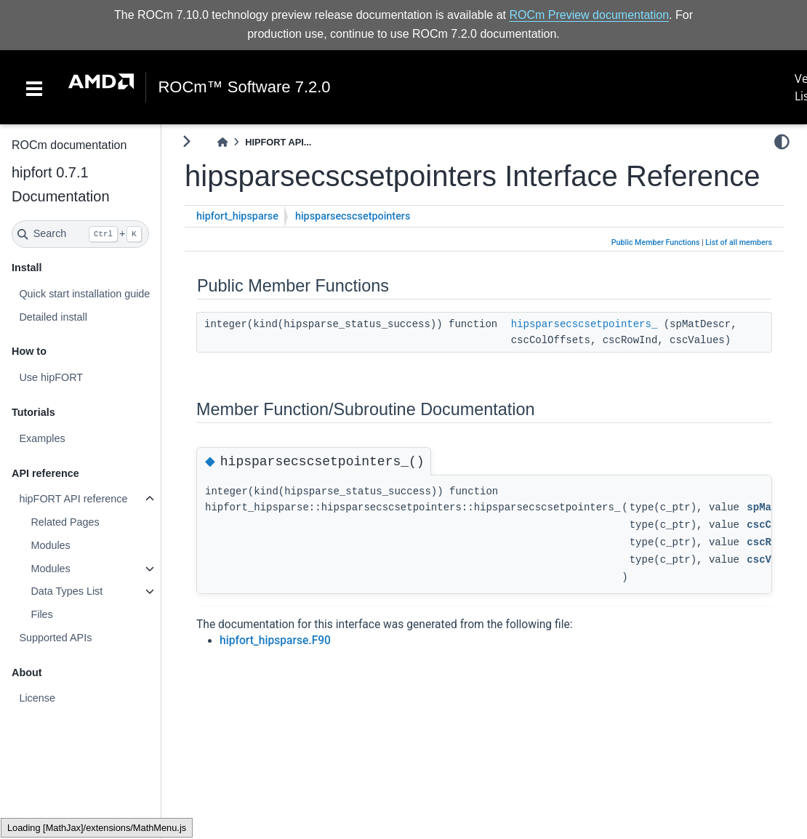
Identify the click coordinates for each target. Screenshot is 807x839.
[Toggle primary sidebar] (186, 141)
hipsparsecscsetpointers (352, 216)
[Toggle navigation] (34, 87)
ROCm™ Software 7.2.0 (244, 87)
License (37, 698)
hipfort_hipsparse (237, 216)
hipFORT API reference (73, 499)
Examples (42, 438)
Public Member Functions (655, 242)
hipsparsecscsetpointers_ (584, 324)
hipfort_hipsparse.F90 (275, 640)
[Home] (222, 142)
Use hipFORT (51, 377)
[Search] (80, 234)
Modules (50, 545)
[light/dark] (781, 141)
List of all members (738, 242)
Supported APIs (55, 637)
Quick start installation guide (84, 294)
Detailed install (53, 317)
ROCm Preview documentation (589, 15)
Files (41, 614)
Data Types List (67, 591)
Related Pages (65, 522)
